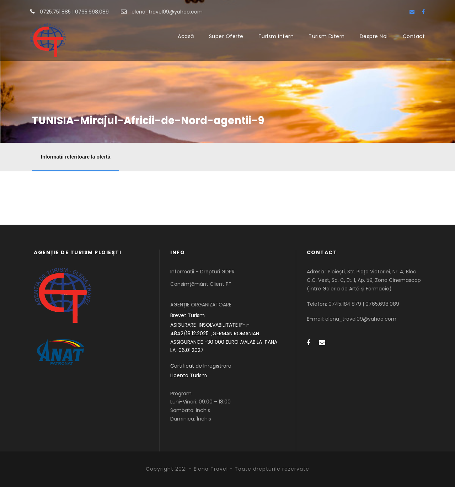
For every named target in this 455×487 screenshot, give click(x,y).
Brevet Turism (187, 315)
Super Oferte (226, 36)
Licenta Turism (188, 375)
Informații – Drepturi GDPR (202, 271)
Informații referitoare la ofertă (75, 157)
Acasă (186, 36)
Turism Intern (276, 36)
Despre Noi (374, 36)
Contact (414, 36)
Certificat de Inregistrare (200, 365)
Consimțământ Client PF (200, 284)
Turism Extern (327, 36)
